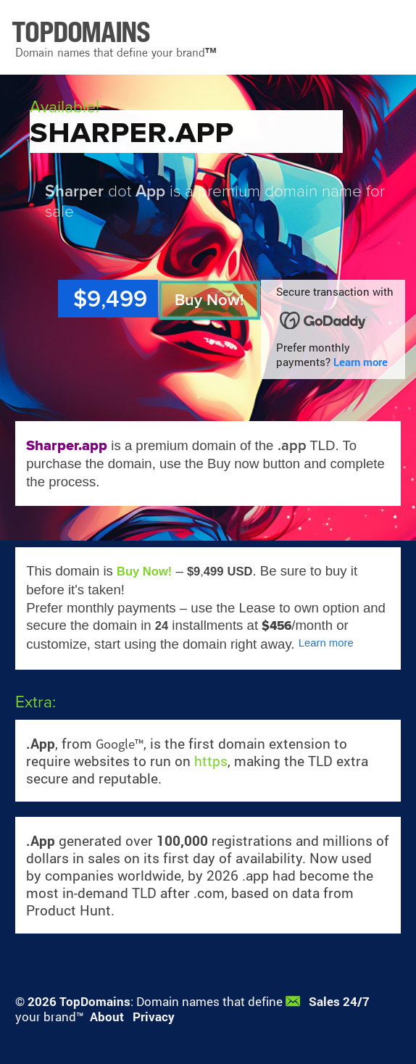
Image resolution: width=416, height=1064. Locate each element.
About (107, 1016)
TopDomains (94, 1001)
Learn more (360, 361)
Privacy (154, 1016)
